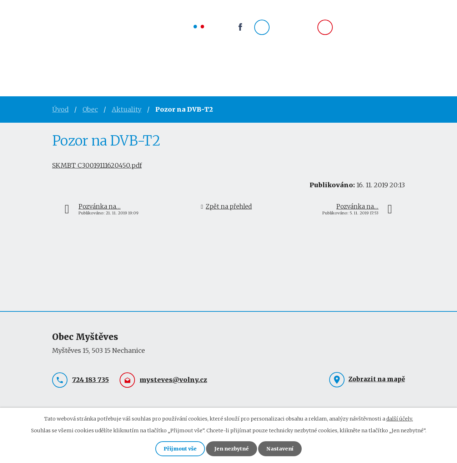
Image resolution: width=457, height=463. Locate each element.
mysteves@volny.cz (371, 27)
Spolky (192, 66)
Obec (156, 66)
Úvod (62, 66)
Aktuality (126, 109)
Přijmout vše (180, 449)
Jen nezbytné (231, 449)
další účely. (399, 419)
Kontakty (272, 66)
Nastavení (279, 449)
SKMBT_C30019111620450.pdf (97, 165)
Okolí (230, 66)
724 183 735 (292, 27)
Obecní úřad (110, 66)
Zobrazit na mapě (376, 379)
